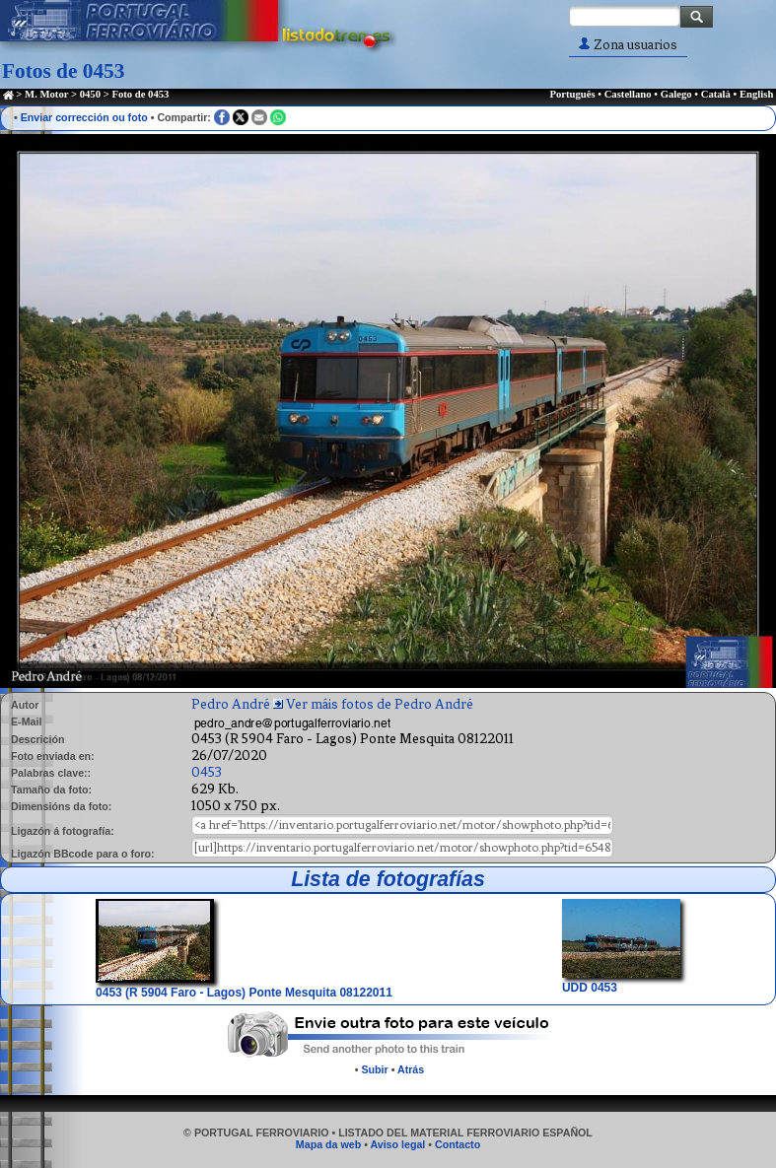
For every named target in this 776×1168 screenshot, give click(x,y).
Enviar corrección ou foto (84, 117)
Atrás (410, 1069)
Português (572, 94)
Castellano (628, 94)
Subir (374, 1069)
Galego (676, 94)
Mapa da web (328, 1144)
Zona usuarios (628, 44)
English (756, 94)
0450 (90, 94)
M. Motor (46, 94)
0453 (206, 772)
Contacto (457, 1144)
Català (716, 94)
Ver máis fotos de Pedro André (379, 704)
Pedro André (230, 704)
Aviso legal (397, 1144)
